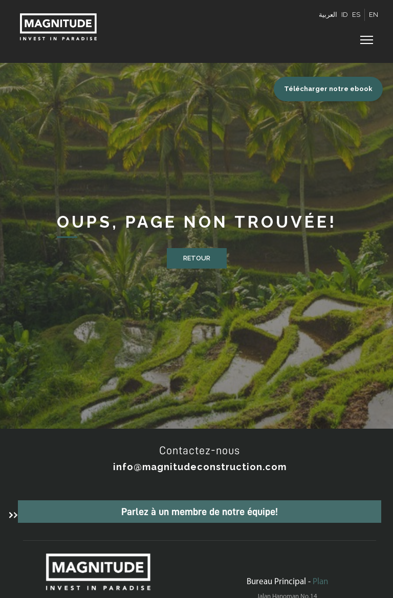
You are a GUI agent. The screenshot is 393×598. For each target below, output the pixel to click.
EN (373, 14)
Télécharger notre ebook (328, 89)
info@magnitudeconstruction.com (200, 466)
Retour (196, 258)
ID (344, 14)
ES (356, 14)
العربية (328, 14)
